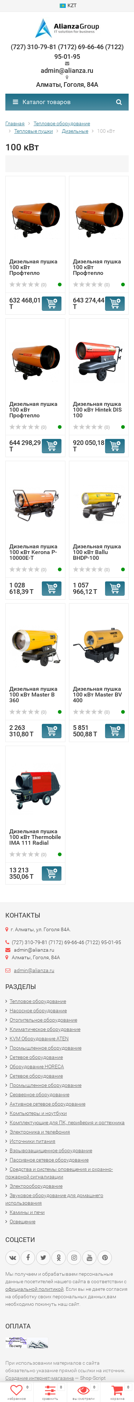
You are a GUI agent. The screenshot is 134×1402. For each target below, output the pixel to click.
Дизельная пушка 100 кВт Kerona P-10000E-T (33, 552)
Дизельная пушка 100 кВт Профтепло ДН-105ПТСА (33, 270)
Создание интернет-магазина (39, 1378)
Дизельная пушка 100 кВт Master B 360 (33, 694)
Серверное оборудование (39, 1094)
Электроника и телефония (40, 1132)
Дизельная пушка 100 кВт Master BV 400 (97, 694)
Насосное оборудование (38, 1010)
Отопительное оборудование (43, 1020)
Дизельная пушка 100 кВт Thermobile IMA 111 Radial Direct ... (35, 840)
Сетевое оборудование (36, 1057)
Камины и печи (27, 1212)
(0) (27, 284)
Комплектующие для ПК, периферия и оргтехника (67, 1122)
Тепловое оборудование (38, 1001)
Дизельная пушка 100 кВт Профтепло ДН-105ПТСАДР (33, 412)
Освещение (22, 1221)
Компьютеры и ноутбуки (38, 1113)
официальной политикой (34, 1289)
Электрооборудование (36, 1186)
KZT (68, 5)
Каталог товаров (42, 101)
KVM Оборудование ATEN (39, 1038)
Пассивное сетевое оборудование (49, 1160)
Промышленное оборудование (45, 1048)
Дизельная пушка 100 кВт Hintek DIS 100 (97, 409)
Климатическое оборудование (45, 1029)
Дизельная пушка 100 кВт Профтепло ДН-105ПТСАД (97, 270)
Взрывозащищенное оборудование (51, 1150)
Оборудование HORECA (37, 1066)
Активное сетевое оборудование (47, 1104)
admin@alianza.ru (34, 970)
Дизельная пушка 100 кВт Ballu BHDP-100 (97, 552)
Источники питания (32, 1141)
